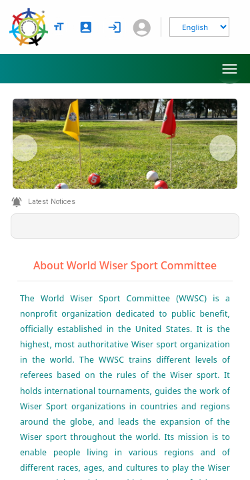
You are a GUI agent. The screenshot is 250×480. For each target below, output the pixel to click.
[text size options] (58, 26)
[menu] (230, 69)
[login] (114, 27)
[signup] (86, 27)
